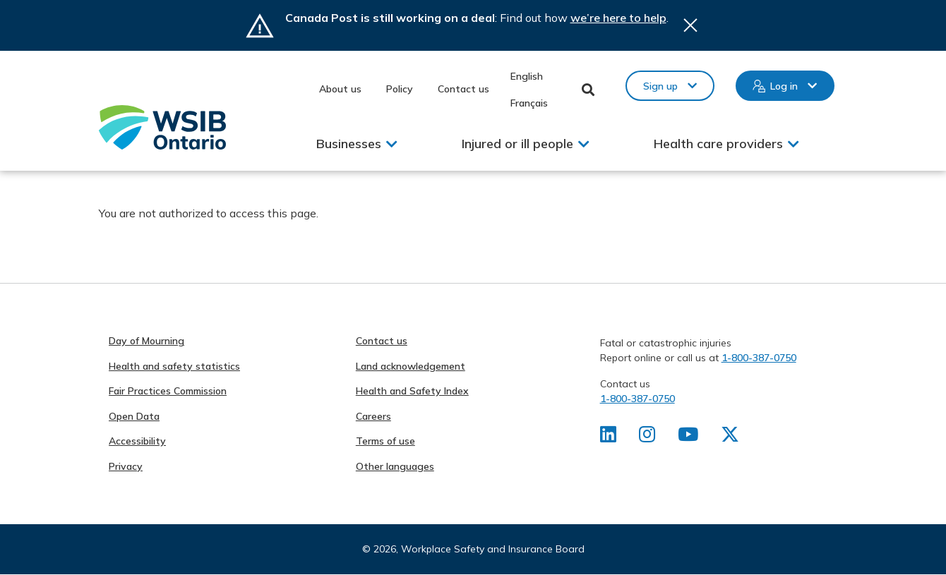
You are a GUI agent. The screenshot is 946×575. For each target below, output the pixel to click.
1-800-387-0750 (759, 357)
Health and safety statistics (174, 366)
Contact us (463, 89)
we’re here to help (618, 18)
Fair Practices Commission (168, 391)
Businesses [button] (348, 143)
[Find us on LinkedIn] (608, 437)
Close (690, 25)
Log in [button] (784, 86)
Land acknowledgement (410, 366)
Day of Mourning (146, 340)
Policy (399, 89)
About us (340, 89)
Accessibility (137, 441)
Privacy (126, 466)
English (526, 76)
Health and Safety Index (412, 391)
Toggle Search (588, 89)
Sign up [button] (660, 86)
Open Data (134, 416)
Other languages (395, 466)
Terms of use (385, 441)
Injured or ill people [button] (517, 143)
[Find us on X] (730, 437)
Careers (373, 416)
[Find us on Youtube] (688, 437)
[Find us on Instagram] (647, 437)
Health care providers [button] (718, 143)
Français (529, 103)
